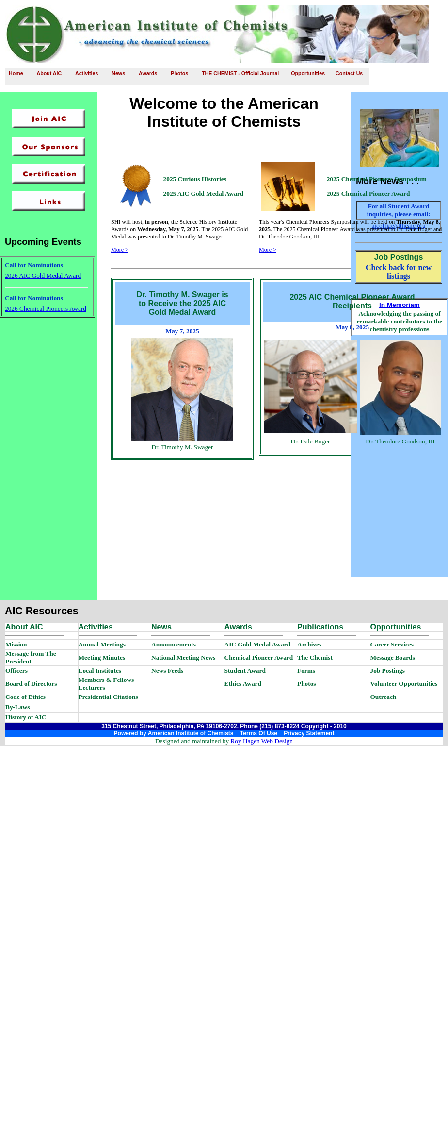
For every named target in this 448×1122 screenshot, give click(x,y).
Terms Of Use (258, 733)
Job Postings (387, 670)
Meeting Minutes (102, 657)
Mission (16, 644)
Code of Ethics (25, 696)
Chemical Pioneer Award (258, 657)
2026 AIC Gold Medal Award (43, 275)
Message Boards (392, 657)
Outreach (383, 696)
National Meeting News (183, 657)
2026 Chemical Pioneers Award (45, 308)
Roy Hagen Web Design (261, 741)
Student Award (245, 670)
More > (119, 249)
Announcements (173, 644)
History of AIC (25, 717)
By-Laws (17, 707)
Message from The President (30, 657)
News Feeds (167, 670)
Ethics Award (242, 683)
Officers (16, 670)
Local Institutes (100, 670)
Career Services (392, 644)
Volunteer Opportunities (404, 683)
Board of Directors (31, 683)
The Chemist (315, 657)
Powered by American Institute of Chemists (174, 733)
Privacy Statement (309, 733)
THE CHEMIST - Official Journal (240, 73)
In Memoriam (399, 304)
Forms (306, 670)
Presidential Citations (108, 696)
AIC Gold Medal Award (257, 644)
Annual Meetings (102, 644)
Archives (309, 644)
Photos (306, 683)
